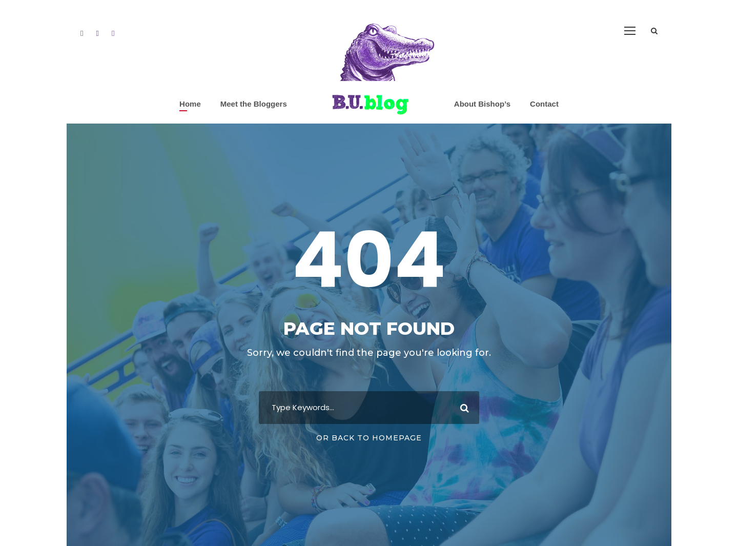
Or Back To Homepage (369, 437)
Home (190, 103)
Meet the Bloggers (253, 103)
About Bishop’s (482, 103)
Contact (544, 103)
